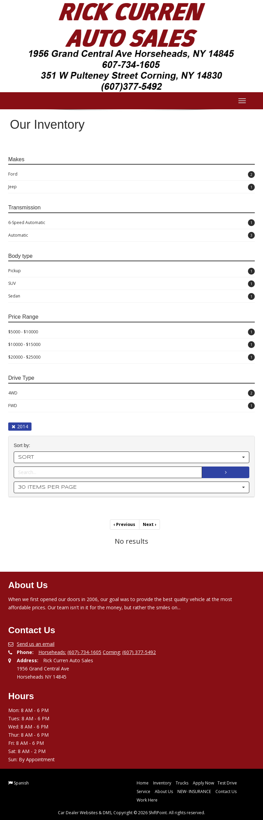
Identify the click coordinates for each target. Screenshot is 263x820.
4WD (131, 393)
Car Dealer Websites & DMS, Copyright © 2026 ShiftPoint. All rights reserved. (131, 812)
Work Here (147, 800)
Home (143, 783)
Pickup (131, 271)
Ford (131, 174)
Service (143, 791)
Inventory (162, 783)
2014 (20, 426)
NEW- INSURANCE (194, 791)
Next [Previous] (149, 524)
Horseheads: (52, 652)
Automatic (131, 235)
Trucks (182, 783)
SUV (131, 283)
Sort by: (23, 445)
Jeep (131, 187)
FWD (131, 405)
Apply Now (203, 783)
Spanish (21, 783)
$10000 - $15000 (131, 344)
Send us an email (35, 643)
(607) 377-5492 (139, 652)
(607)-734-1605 (84, 652)
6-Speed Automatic (131, 222)
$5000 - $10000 (131, 332)
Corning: (112, 652)
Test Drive (227, 783)
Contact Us (226, 791)
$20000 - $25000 (131, 357)
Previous (125, 524)
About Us (164, 791)
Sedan (131, 296)
